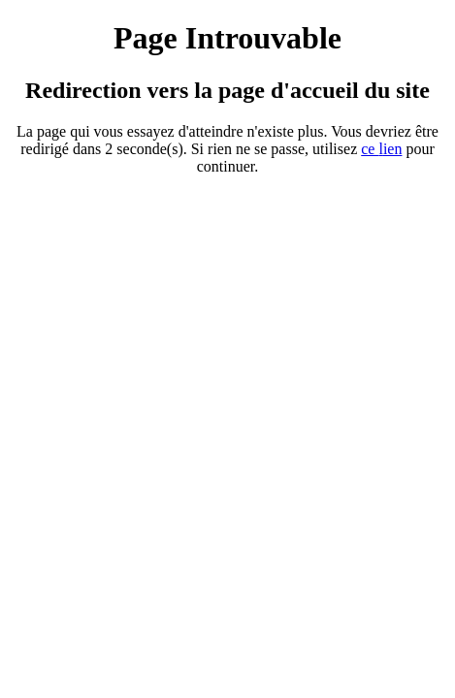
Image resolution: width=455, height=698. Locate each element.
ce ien (381, 149)
